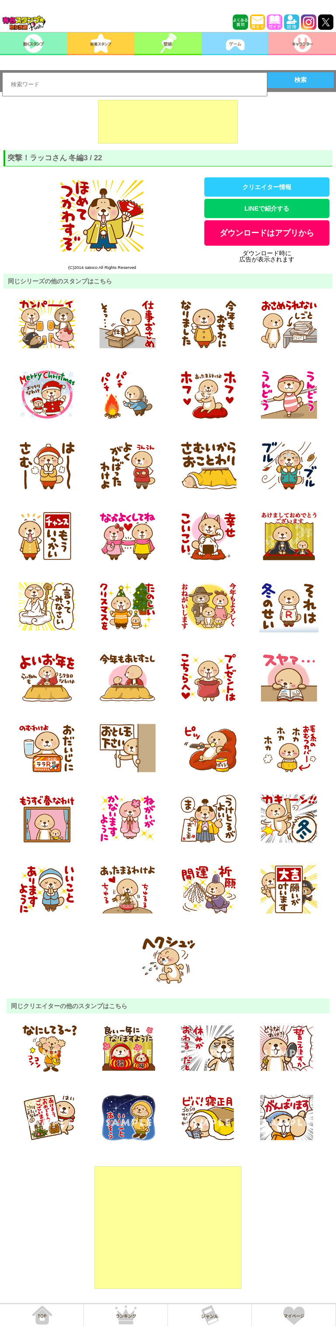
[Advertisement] (168, 122)
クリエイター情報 (266, 187)
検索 (300, 79)
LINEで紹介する (267, 208)
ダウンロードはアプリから (267, 233)
